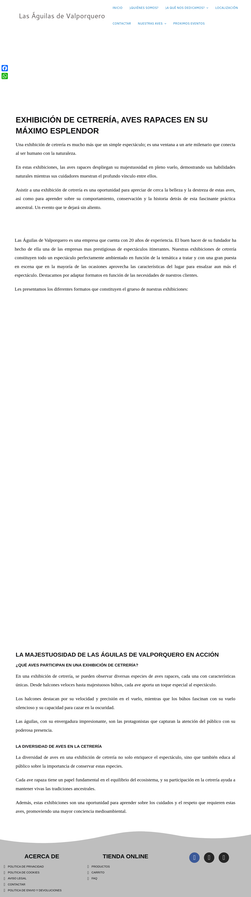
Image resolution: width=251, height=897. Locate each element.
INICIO (117, 8)
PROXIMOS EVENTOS (186, 23)
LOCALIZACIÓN (223, 8)
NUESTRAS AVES (150, 23)
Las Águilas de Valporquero (62, 15)
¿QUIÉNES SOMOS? (142, 8)
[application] (204, 8)
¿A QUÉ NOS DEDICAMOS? (184, 8)
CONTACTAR (121, 23)
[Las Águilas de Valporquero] (10, 15)
